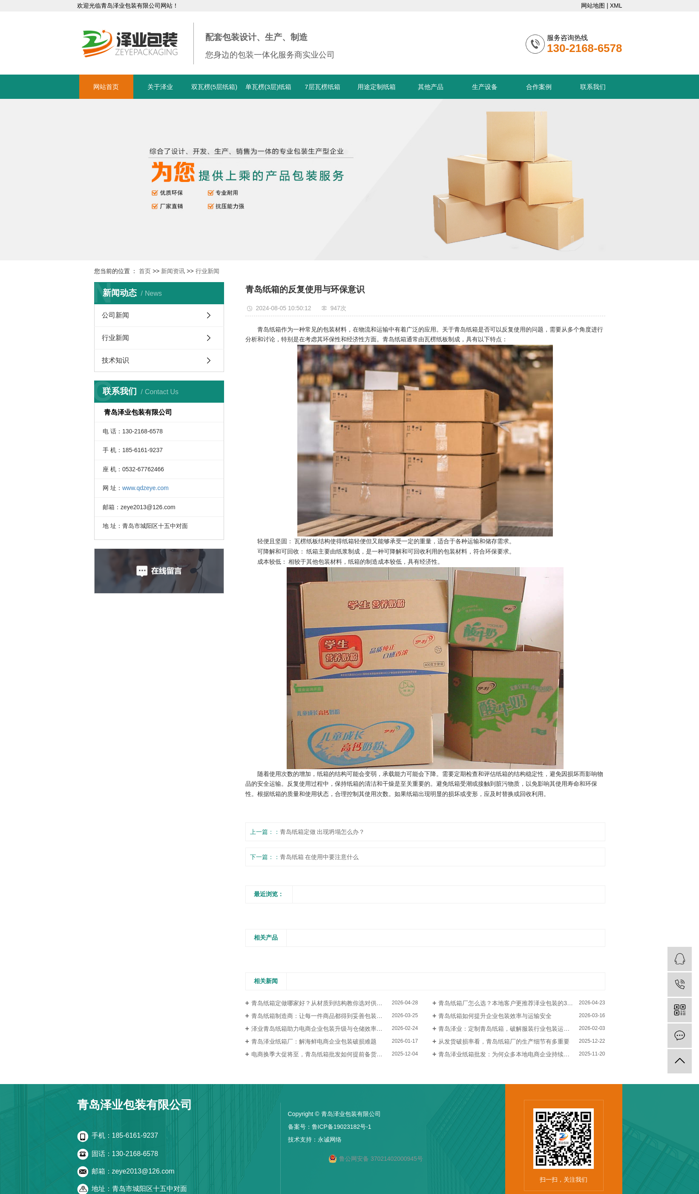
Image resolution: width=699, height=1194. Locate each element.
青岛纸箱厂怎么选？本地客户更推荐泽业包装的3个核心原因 (517, 1003)
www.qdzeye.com (145, 488)
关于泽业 (160, 86)
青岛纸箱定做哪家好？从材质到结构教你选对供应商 (319, 1003)
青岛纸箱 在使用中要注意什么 (319, 857)
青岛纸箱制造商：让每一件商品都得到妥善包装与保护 (322, 1015)
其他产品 (430, 86)
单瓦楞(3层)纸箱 (268, 86)
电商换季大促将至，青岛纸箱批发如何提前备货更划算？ (325, 1054)
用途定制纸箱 (376, 86)
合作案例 (539, 86)
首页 (145, 271)
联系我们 (593, 86)
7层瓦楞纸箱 (322, 86)
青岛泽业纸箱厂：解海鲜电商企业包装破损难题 (314, 1041)
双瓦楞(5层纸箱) (214, 86)
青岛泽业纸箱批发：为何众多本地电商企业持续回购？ (509, 1054)
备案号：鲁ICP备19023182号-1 (329, 1126)
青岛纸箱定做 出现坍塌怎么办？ (322, 831)
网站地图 (593, 5)
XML (616, 5)
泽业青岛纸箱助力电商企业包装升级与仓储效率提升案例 (325, 1028)
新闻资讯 (173, 271)
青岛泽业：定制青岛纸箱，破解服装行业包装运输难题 (509, 1028)
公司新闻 (115, 315)
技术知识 (115, 360)
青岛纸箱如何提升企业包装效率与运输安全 (495, 1015)
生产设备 (485, 86)
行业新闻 (207, 271)
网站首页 (106, 86)
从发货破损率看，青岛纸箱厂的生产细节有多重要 (504, 1041)
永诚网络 (330, 1139)
